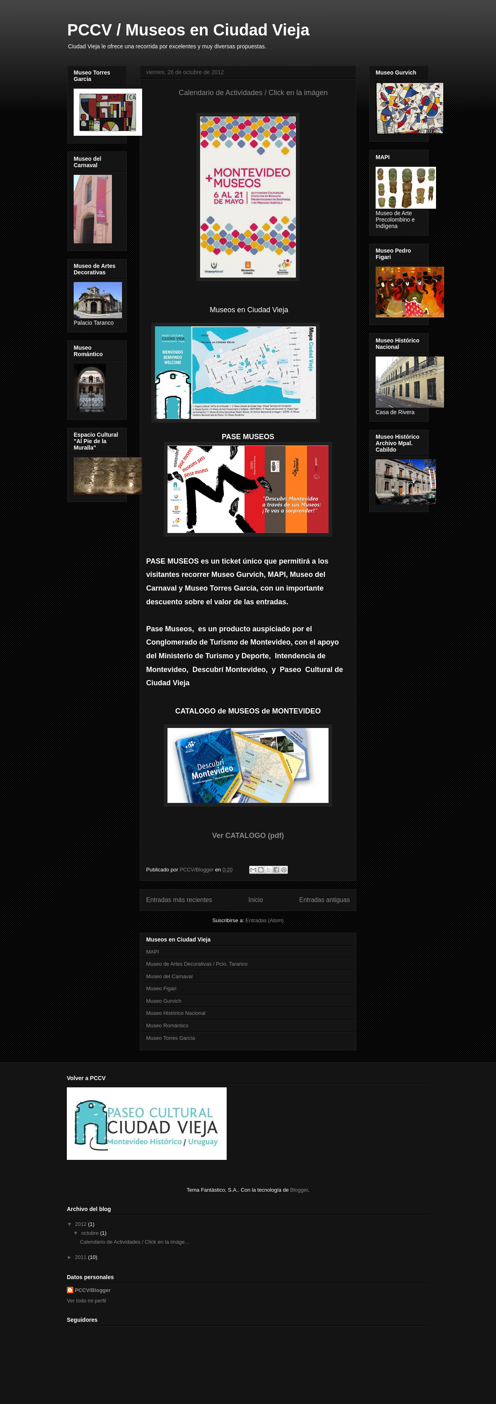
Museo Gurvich (163, 1001)
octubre (90, 1233)
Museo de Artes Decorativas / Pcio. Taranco (197, 964)
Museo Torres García (170, 1038)
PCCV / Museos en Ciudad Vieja (188, 30)
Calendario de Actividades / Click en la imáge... (134, 1242)
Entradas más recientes (179, 899)
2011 (81, 1257)
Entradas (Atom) (265, 920)
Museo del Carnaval (169, 976)
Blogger (299, 1190)
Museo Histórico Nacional (175, 1013)
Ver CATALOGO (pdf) (248, 836)
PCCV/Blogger (93, 1290)
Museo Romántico (167, 1025)
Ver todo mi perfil (86, 1301)
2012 (81, 1224)
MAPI (152, 952)
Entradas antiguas (324, 899)
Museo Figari (161, 988)
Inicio (255, 899)
